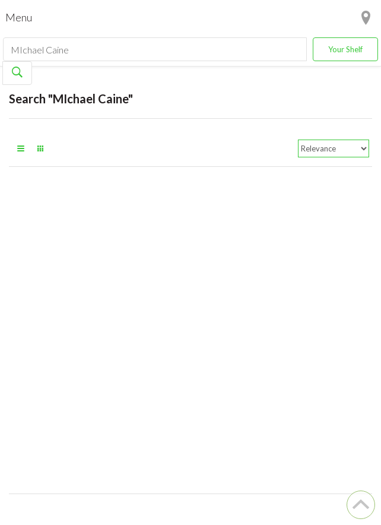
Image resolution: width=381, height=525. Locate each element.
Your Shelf (345, 49)
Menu (18, 17)
